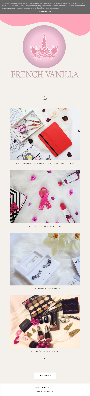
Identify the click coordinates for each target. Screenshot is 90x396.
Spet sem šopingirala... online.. (45, 351)
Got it (51, 11)
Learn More (42, 11)
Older (45, 359)
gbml (51, 391)
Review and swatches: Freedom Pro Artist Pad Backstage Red (45, 164)
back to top (45, 376)
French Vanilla (42, 388)
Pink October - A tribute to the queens (45, 226)
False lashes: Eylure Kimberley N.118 (45, 289)
